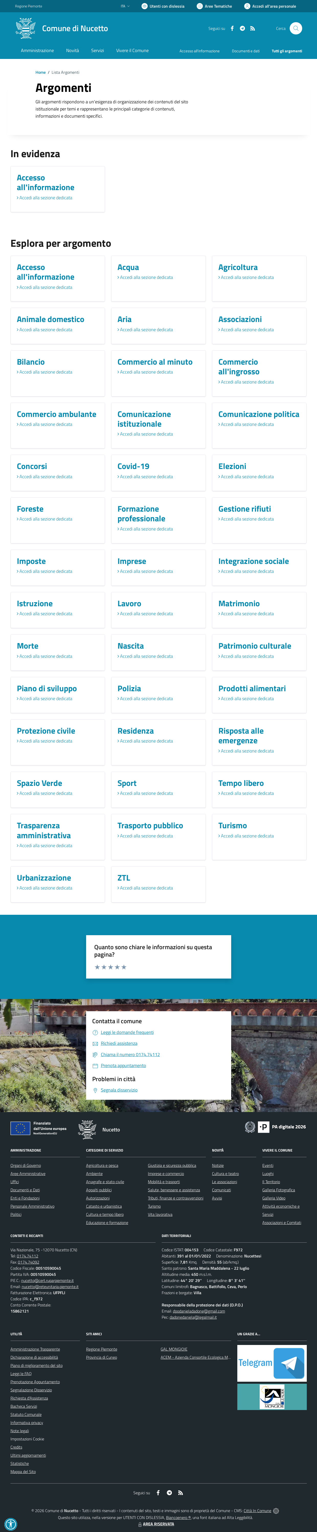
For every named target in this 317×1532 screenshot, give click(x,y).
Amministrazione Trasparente (35, 1349)
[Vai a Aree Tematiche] (214, 6)
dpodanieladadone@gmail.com (199, 1311)
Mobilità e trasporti (164, 1182)
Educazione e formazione (107, 1222)
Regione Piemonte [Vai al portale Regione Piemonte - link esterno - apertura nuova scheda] (28, 6)
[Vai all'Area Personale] (270, 6)
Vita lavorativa (160, 1214)
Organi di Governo (25, 1165)
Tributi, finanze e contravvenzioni (175, 1198)
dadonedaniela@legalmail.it (193, 1317)
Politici (15, 1214)
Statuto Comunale (26, 1414)
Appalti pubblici (99, 1190)
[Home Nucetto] (61, 28)
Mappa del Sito (23, 1471)
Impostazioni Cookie (27, 1439)
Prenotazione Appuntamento (35, 1382)
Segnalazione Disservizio (31, 1390)
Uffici (14, 1182)
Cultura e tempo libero (105, 1214)
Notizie (218, 1165)
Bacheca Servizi (23, 1406)
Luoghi (268, 1173)
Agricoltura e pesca (102, 1165)
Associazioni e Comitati (281, 1222)
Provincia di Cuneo (101, 1357)
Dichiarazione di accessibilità (34, 1357)
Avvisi (217, 1198)
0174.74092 (28, 1262)
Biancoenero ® (178, 1517)
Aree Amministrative (27, 1173)
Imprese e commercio (166, 1173)
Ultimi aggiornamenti (28, 1455)
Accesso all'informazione (200, 51)
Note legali (19, 1431)
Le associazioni (224, 1182)
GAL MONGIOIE (174, 1349)
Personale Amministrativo (32, 1206)
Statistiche (19, 1463)
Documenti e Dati (25, 1190)
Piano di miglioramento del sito (36, 1365)
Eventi (267, 1165)
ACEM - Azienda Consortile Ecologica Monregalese (203, 1357)
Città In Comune (257, 1511)
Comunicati (221, 1190)
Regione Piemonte (101, 1349)
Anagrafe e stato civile (105, 1182)
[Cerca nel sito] (296, 28)
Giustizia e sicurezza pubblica (172, 1165)
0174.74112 (27, 1256)
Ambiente (94, 1173)
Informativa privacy (26, 1422)
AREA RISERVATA (155, 1524)
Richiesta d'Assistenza (29, 1398)
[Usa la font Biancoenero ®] (163, 6)
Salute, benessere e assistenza (174, 1190)
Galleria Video (273, 1198)
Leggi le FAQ (21, 1373)
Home (41, 72)
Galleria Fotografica (278, 1190)
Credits (16, 1447)
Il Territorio (271, 1182)
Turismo (154, 1206)
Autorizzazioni (98, 1198)
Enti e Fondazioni (25, 1198)
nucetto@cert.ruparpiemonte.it (47, 1280)
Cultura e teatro (225, 1173)
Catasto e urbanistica (104, 1206)
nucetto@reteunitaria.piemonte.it (50, 1286)
